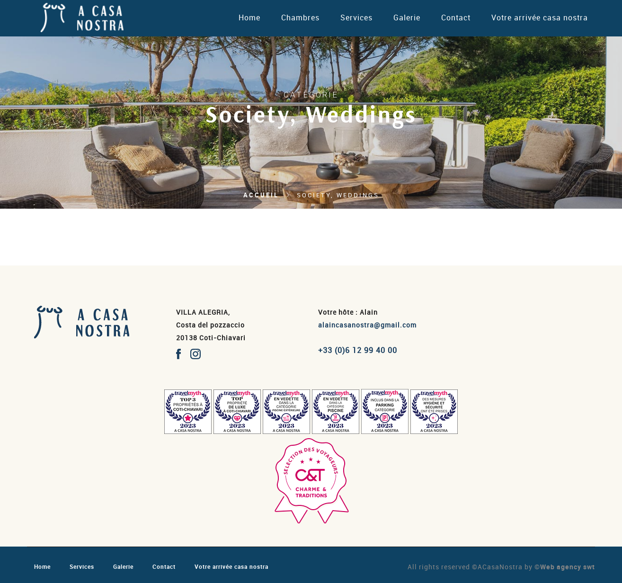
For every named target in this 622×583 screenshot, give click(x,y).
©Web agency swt (564, 566)
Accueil (261, 195)
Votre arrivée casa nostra (539, 17)
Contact (456, 17)
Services (356, 17)
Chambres (300, 17)
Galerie (406, 17)
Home (249, 17)
